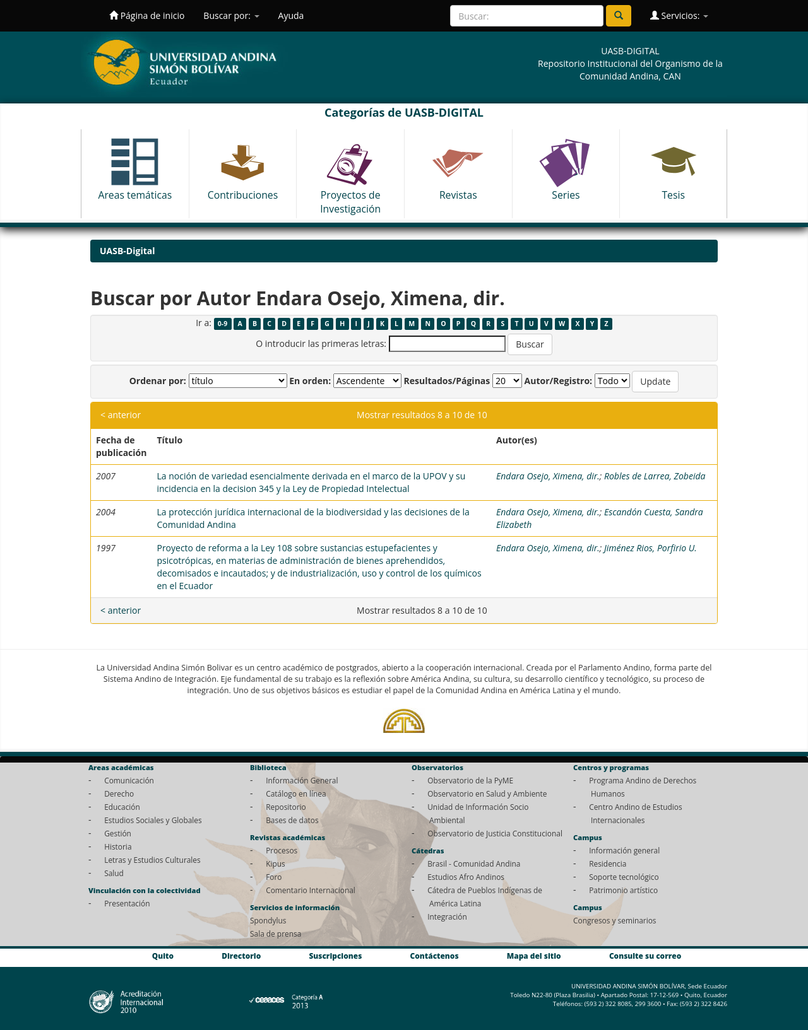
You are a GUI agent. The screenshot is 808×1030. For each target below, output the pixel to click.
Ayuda (291, 15)
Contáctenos (434, 956)
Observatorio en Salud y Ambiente (487, 793)
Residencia (607, 863)
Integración (447, 916)
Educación (122, 807)
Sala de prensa (275, 933)
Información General (302, 780)
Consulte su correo (645, 956)
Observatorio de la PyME (470, 780)
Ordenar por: (157, 381)
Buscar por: (231, 15)
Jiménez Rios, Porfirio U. (650, 548)
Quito (163, 956)
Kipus (275, 863)
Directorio (241, 956)
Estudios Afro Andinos (465, 877)
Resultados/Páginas (446, 381)
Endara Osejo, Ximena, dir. (548, 476)
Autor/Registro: (559, 381)
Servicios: (679, 15)
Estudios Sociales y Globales (152, 820)
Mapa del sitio (534, 956)
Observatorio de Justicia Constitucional (494, 833)
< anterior (120, 415)
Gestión (117, 833)
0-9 (222, 323)
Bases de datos (292, 820)
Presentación (127, 903)
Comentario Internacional (310, 890)
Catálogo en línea (296, 793)
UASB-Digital (127, 251)
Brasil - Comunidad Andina (473, 863)
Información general (624, 850)
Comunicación (129, 780)
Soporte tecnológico (623, 877)
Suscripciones (335, 956)
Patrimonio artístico (623, 890)
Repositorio (286, 807)
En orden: (310, 381)
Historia (117, 846)
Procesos (281, 850)
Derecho (119, 793)
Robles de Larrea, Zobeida (654, 476)
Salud (114, 873)
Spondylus (268, 920)
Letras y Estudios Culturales (152, 860)
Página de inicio (146, 15)
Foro (274, 877)
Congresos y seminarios (614, 920)
